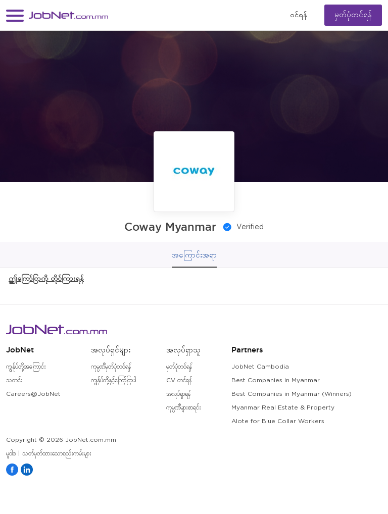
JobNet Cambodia (260, 367)
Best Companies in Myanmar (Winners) (291, 394)
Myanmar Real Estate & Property (282, 407)
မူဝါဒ (11, 453)
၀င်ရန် (298, 15)
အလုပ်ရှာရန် (178, 394)
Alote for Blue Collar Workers (277, 421)
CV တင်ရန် (178, 380)
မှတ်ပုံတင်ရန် (353, 15)
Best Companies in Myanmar (275, 380)
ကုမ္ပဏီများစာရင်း (183, 407)
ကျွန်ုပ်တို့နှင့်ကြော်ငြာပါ (113, 380)
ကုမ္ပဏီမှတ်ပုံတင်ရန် (111, 367)
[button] (15, 15)
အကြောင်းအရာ (194, 254)
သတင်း (14, 380)
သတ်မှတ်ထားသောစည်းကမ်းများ (56, 453)
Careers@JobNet (33, 394)
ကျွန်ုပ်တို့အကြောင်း (26, 367)
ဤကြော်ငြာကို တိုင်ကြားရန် (46, 278)
